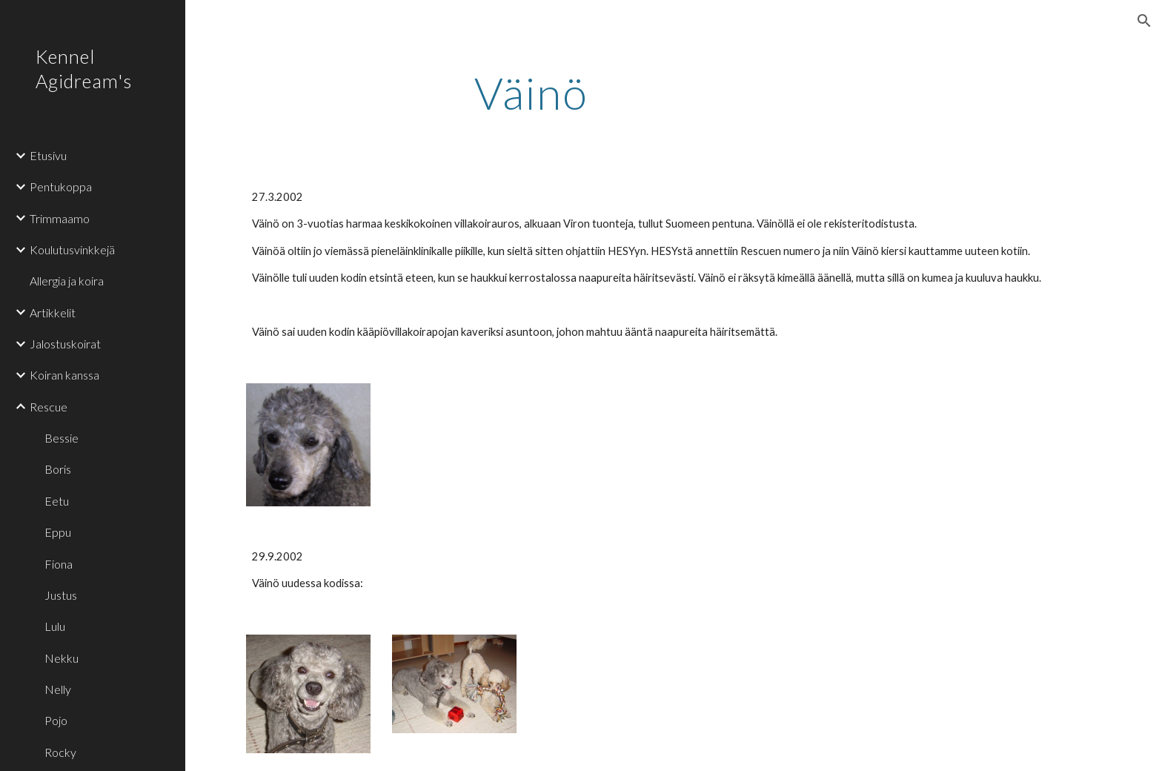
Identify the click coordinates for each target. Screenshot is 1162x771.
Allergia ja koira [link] (67, 281)
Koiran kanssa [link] (64, 375)
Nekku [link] (61, 658)
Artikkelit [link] (53, 312)
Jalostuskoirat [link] (65, 344)
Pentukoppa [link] (61, 186)
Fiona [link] (58, 564)
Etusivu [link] (48, 155)
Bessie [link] (61, 438)
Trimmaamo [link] (60, 218)
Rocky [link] (60, 752)
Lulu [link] (54, 626)
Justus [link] (60, 595)
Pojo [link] (55, 720)
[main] (531, 92)
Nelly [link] (57, 689)
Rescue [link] (48, 407)
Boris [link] (57, 469)
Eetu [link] (56, 501)
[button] (1144, 21)
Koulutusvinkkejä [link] (72, 249)
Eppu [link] (57, 532)
